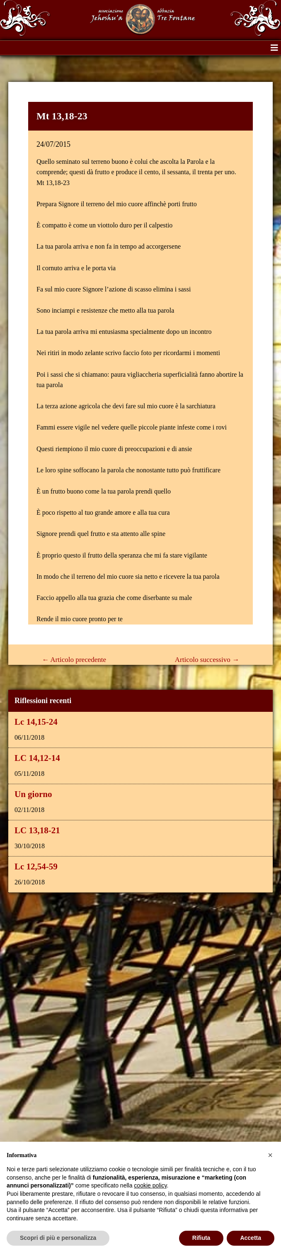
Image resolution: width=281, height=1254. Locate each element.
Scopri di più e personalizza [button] (58, 1237)
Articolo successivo (207, 659)
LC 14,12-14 (37, 758)
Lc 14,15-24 (36, 722)
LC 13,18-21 (37, 830)
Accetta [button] (250, 1237)
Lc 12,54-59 (36, 866)
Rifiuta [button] (201, 1237)
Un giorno (33, 794)
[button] (274, 48)
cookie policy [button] (150, 1185)
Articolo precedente (74, 659)
